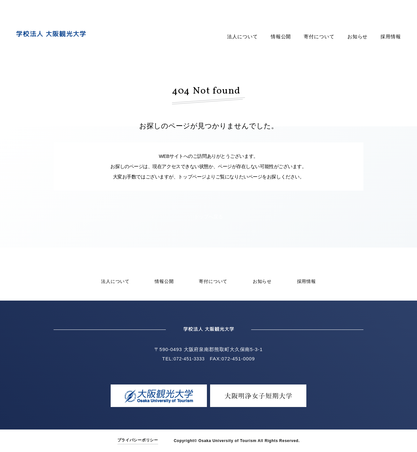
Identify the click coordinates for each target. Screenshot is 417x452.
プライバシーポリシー (137, 440)
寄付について (319, 36)
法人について (242, 36)
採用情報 (390, 36)
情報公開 (281, 36)
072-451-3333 (189, 358)
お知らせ (357, 36)
